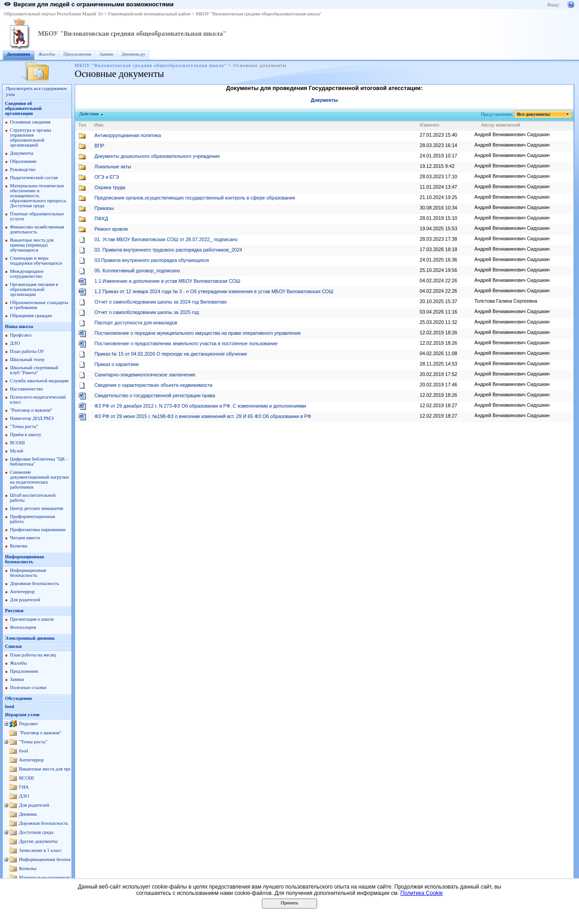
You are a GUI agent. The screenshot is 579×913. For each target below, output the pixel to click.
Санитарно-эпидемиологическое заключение (145, 374)
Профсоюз (21, 335)
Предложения (77, 54)
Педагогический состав (34, 177)
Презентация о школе (32, 619)
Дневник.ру (134, 54)
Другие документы (38, 841)
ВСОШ (17, 442)
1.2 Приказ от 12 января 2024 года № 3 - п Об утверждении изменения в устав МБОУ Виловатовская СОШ (214, 291)
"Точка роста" (24, 426)
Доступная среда (36, 832)
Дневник (28, 814)
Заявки (107, 54)
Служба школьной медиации (39, 380)
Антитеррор (22, 591)
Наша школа (19, 326)
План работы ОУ (27, 351)
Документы (21, 153)
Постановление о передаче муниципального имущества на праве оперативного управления (198, 333)
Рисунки (14, 610)
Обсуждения (18, 698)
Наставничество (26, 388)
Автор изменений (500, 125)
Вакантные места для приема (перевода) (60, 768)
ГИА (24, 787)
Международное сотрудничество (26, 274)
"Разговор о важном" (31, 410)
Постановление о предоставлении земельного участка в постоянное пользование (186, 343)
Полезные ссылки (28, 687)
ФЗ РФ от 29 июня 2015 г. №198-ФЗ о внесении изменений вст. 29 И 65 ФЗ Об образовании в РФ (203, 416)
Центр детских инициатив (36, 508)
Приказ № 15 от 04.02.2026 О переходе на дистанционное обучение (171, 354)
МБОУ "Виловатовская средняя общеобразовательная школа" (259, 13)
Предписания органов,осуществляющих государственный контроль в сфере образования (195, 197)
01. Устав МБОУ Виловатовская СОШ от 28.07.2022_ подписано (166, 239)
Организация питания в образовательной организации (34, 289)
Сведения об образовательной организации (23, 108)
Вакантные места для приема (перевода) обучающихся (32, 245)
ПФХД (101, 218)
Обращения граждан (31, 315)
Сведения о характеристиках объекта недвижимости (154, 385)
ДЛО (15, 343)
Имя (99, 125)
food (9, 706)
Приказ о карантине (117, 364)
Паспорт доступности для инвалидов (136, 322)
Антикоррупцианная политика (128, 135)
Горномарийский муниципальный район (149, 13)
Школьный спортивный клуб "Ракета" (34, 370)
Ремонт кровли (111, 229)
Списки (13, 646)
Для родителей (25, 599)
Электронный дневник (30, 638)
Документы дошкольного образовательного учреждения (157, 156)
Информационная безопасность (24, 559)
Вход (552, 4)
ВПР (99, 145)
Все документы (534, 114)
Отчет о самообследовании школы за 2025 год (147, 312)
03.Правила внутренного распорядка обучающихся (152, 260)
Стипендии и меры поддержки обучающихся (36, 261)
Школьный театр (27, 359)
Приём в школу (25, 434)
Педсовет (28, 723)
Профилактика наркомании (38, 529)
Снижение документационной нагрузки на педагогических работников (39, 480)
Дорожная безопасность (34, 583)
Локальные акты (113, 166)
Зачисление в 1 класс (40, 850)
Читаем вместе (25, 537)
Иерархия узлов (22, 714)
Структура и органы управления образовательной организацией (30, 137)
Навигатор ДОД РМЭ (32, 418)
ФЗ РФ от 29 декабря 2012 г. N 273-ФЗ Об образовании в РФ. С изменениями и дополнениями (200, 406)
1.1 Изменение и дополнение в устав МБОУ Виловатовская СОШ (168, 281)
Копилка (18, 545)
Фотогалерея (23, 627)
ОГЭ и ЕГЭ (107, 177)
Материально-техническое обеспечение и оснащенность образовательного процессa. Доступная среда (38, 195)
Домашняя (18, 54)
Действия (89, 113)
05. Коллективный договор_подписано (137, 270)
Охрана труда (110, 187)
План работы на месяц (33, 654)
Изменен (430, 125)
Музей (16, 450)
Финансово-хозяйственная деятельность (37, 229)
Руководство (22, 169)
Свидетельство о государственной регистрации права (155, 395)
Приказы (104, 208)
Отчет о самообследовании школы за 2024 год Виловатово (161, 301)
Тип (82, 125)
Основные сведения (30, 121)
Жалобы (46, 54)
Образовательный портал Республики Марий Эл (53, 13)
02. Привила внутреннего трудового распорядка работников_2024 (168, 249)
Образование (23, 161)
